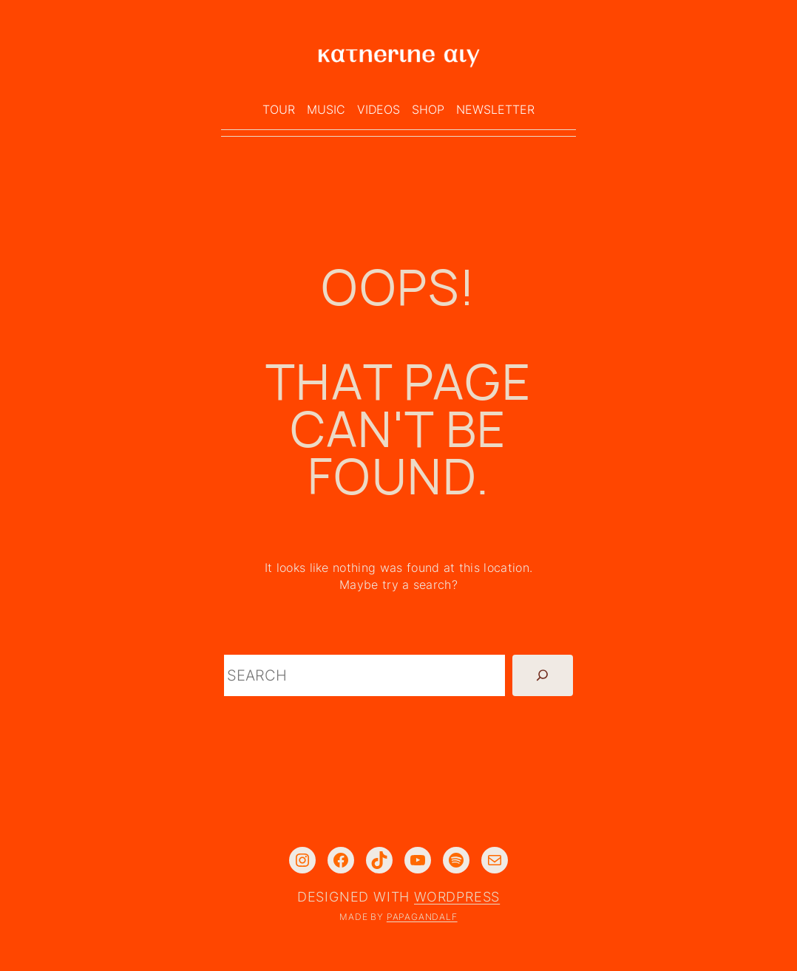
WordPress (457, 896)
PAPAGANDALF (422, 916)
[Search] (542, 675)
